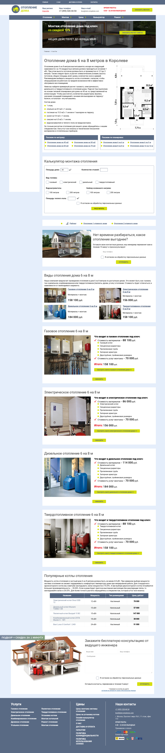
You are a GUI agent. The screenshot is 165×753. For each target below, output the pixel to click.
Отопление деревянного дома (21, 159)
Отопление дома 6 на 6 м (113, 142)
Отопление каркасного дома (21, 162)
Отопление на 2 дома (18, 87)
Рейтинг (73, 223)
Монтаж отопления (49, 725)
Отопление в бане (17, 84)
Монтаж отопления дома (20, 58)
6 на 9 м (23, 144)
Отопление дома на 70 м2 (84, 146)
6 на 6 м (34, 141)
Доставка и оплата (75, 2)
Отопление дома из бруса (20, 153)
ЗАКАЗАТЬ (99, 379)
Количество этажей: (90, 170)
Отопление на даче (17, 81)
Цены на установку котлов (87, 714)
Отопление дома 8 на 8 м (113, 146)
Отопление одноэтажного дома (22, 89)
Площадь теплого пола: (56, 198)
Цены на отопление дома (20, 63)
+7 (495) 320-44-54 (67, 11)
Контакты (94, 2)
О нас (58, 2)
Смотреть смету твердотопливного (118, 553)
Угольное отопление (18, 36)
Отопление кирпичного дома (21, 168)
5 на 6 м (13, 141)
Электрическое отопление (20, 24)
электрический (69, 182)
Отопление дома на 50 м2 (84, 142)
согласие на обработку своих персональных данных (119, 690)
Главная (45, 2)
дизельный (87, 182)
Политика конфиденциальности (87, 734)
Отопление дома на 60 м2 (58, 146)
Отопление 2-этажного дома (126, 223)
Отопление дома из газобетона (22, 156)
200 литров (74, 193)
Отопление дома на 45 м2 (58, 142)
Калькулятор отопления (19, 73)
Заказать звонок (142, 10)
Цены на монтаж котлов (19, 67)
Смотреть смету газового (114, 370)
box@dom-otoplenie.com (90, 11)
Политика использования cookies (84, 741)
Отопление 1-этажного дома (95, 223)
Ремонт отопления (49, 722)
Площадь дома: (53, 170)
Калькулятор (98, 17)
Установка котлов (17, 55)
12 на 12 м (14, 146)
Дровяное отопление (18, 33)
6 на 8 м (13, 144)
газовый (53, 182)
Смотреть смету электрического (117, 431)
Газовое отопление (17, 22)
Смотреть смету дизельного (115, 492)
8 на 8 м (34, 144)
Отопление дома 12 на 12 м (141, 146)
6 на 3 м (23, 141)
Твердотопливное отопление (21, 42)
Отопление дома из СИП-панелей (23, 165)
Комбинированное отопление (21, 30)
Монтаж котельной (17, 51)
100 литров (54, 193)
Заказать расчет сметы (132, 33)
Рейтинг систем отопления (24, 70)
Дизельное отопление (18, 27)
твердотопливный (107, 182)
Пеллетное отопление (18, 39)
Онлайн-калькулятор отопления (85, 719)
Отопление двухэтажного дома (22, 92)
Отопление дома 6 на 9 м (140, 142)
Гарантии (80, 730)
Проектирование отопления (21, 78)
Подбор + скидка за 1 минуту (22, 637)
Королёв (45, 11)
